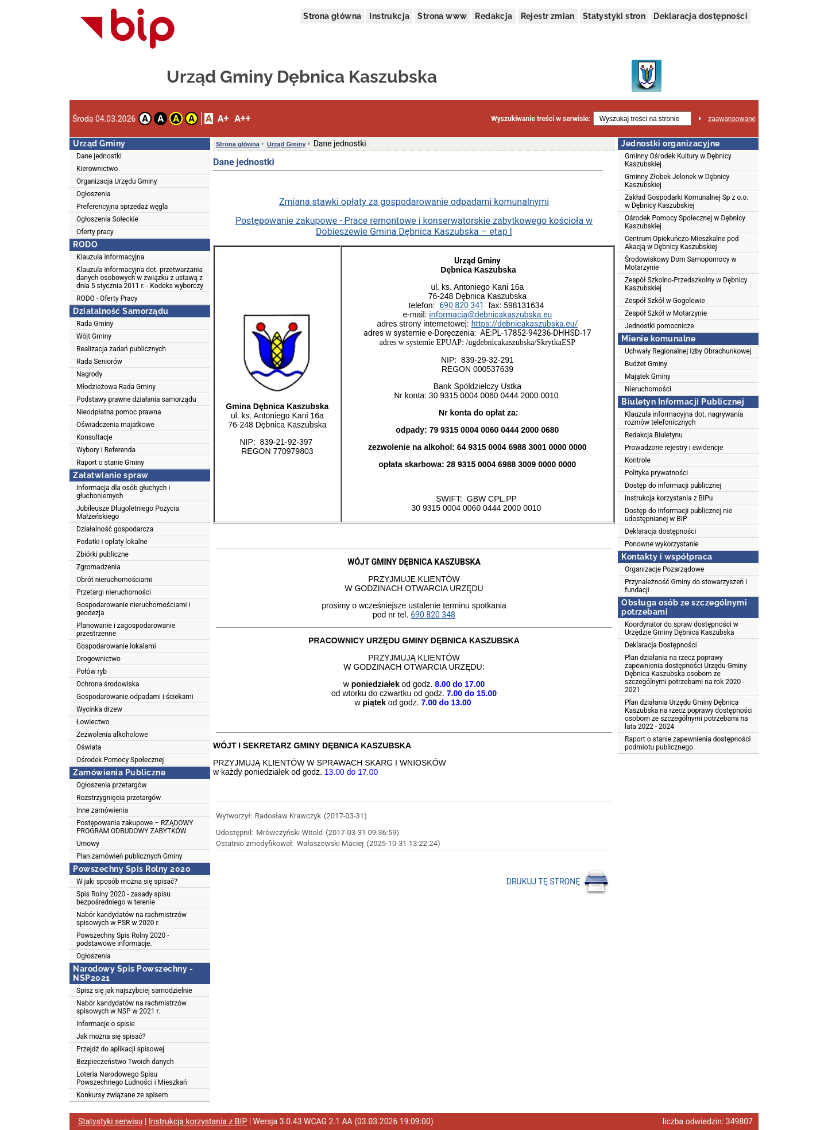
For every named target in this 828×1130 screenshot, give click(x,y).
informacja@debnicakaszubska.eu (490, 314)
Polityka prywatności (656, 473)
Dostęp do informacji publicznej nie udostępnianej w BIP (678, 515)
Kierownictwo (97, 169)
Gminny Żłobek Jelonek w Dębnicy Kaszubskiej (677, 181)
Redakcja (493, 16)
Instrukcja (389, 16)
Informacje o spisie (105, 1024)
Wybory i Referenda (106, 450)
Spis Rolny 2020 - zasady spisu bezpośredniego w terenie (123, 898)
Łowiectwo (93, 722)
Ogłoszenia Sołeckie (107, 219)
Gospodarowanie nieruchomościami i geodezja (133, 609)
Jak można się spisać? (111, 1036)
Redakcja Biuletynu (654, 435)
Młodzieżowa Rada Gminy (116, 387)
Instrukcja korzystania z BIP (198, 1121)
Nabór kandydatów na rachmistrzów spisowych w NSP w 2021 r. (131, 1007)
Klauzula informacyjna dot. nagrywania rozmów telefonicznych (684, 418)
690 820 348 (433, 614)
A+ (223, 118)
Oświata (88, 747)
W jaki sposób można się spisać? (126, 881)
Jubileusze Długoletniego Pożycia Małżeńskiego (127, 512)
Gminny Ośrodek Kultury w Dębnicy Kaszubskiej (678, 160)
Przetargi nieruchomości (113, 592)
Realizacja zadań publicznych (121, 349)
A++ (242, 118)
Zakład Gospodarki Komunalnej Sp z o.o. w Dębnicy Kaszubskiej (687, 201)
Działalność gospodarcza (114, 529)
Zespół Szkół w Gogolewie (665, 301)
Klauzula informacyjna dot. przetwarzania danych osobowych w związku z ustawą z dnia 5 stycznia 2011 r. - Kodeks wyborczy (139, 278)
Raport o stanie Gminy (110, 463)
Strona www (442, 16)
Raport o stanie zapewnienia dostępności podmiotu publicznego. (687, 743)
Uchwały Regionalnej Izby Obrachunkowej (688, 351)
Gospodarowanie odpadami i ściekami (135, 697)
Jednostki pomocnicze (659, 326)
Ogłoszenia (93, 194)
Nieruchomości (648, 389)
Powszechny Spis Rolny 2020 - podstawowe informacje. (122, 939)
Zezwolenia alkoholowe (112, 735)
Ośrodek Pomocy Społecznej (120, 760)
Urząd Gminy (286, 144)
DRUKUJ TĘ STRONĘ (557, 882)
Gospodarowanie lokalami (116, 646)
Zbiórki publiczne (102, 554)
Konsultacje (94, 437)
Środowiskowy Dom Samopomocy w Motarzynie (680, 263)
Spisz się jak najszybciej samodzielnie (134, 991)
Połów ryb (91, 671)
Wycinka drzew (99, 709)
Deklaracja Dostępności (661, 645)
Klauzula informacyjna (110, 257)
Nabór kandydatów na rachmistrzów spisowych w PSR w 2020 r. (131, 919)
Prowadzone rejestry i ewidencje (674, 448)
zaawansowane (732, 119)
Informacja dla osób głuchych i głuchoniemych (123, 492)
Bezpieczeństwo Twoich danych (125, 1062)
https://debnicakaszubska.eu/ (524, 323)
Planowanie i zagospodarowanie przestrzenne (125, 630)
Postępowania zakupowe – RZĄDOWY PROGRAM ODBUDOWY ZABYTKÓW (134, 827)
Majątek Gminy (648, 376)
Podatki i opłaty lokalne (112, 542)
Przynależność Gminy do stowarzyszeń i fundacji (686, 586)
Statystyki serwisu (110, 1121)
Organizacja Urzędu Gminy (116, 181)
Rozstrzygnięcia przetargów (118, 798)
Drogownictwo (98, 659)
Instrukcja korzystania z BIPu (669, 498)
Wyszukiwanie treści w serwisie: (540, 119)
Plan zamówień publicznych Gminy (129, 856)
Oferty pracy (95, 232)
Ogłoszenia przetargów (111, 785)
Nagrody (89, 374)
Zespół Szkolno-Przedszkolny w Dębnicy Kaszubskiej (686, 284)
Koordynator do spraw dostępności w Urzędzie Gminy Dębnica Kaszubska (681, 628)
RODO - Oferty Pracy (107, 298)
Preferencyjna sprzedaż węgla (122, 207)
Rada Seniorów (99, 362)
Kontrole (638, 460)
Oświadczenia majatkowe (115, 425)
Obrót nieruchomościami (114, 580)
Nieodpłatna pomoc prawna (118, 412)
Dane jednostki (99, 156)
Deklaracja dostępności (700, 16)
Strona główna (332, 16)
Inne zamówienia (102, 810)
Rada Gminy (94, 324)
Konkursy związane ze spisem (122, 1095)
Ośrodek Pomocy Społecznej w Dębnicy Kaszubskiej (685, 222)
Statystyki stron (614, 16)
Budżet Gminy (646, 364)
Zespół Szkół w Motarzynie (666, 313)
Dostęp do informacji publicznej (673, 485)
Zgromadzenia (98, 567)
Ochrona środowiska (107, 684)
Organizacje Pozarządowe (664, 569)
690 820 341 (461, 305)
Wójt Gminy (93, 336)
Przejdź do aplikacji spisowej (120, 1049)
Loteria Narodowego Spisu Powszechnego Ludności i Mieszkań (131, 1078)
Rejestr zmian (548, 16)
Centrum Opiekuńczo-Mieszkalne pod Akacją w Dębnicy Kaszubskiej (682, 243)
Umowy (87, 844)
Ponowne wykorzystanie (662, 544)
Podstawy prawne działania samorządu (136, 399)
